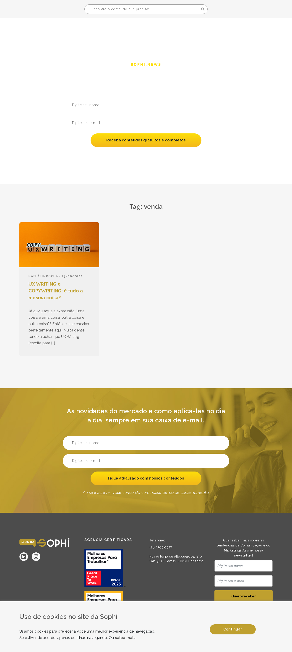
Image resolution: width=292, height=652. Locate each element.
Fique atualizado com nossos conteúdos (146, 478)
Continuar (232, 629)
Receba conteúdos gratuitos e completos (146, 140)
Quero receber (243, 597)
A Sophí (212, 29)
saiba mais (125, 638)
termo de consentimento (185, 154)
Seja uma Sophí (247, 29)
